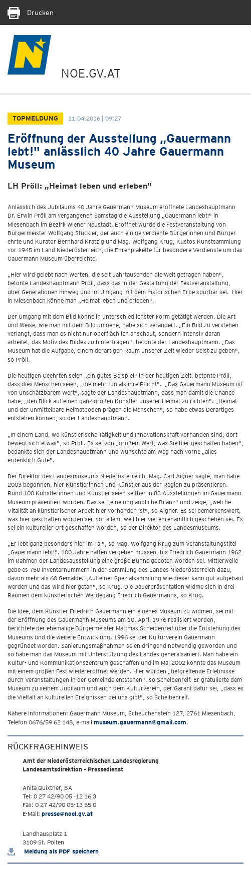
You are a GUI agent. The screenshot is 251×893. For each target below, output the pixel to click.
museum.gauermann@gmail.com (140, 722)
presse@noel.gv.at (67, 813)
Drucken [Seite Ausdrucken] (31, 13)
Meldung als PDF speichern (53, 851)
